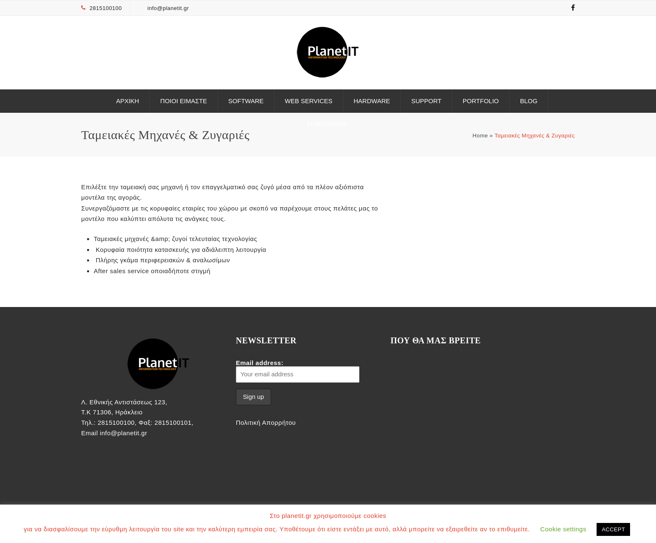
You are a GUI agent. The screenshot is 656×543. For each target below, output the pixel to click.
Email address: (298, 371)
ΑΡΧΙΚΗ (127, 100)
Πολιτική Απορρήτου (266, 422)
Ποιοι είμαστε (183, 100)
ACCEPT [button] (613, 529)
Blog (529, 100)
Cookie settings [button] (563, 529)
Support (426, 100)
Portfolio (481, 100)
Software (246, 100)
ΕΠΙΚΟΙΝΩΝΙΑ (327, 123)
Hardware (372, 100)
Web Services (309, 100)
